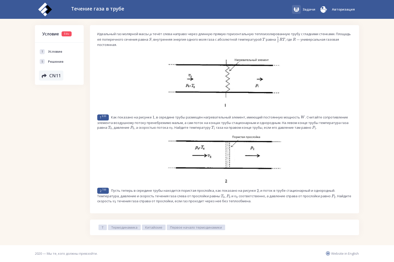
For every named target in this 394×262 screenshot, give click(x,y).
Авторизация (343, 9)
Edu (66, 33)
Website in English (342, 253)
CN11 (51, 76)
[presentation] (151, 34)
